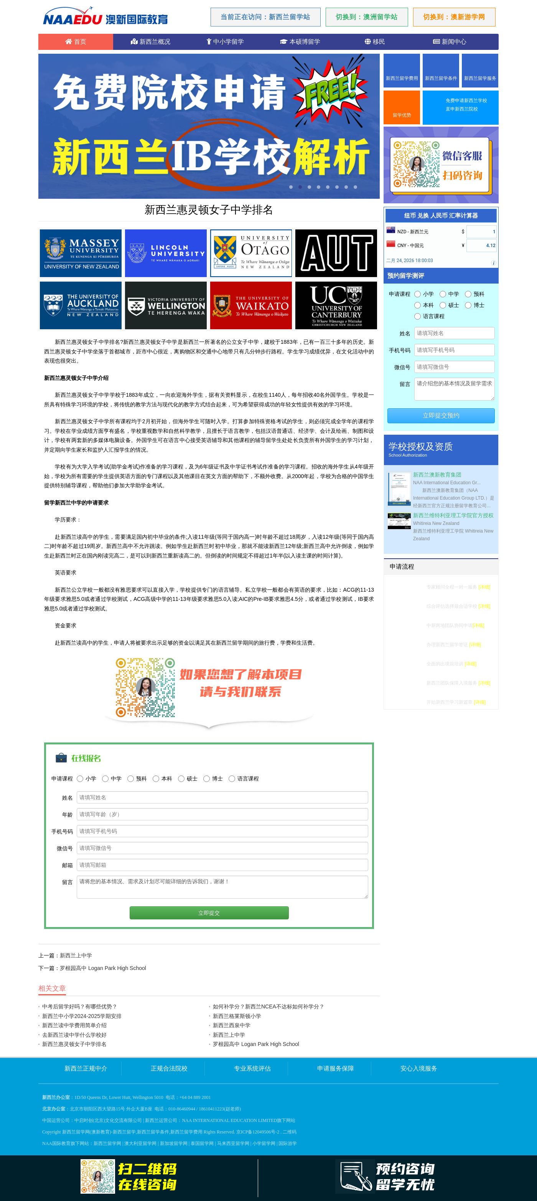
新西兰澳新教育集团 (437, 475)
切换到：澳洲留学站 (367, 17)
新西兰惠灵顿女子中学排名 (74, 1044)
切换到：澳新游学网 (454, 17)
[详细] (484, 587)
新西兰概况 (150, 41)
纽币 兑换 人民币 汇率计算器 (441, 215)
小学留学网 (263, 1143)
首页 (75, 41)
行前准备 (412, 664)
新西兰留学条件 (441, 78)
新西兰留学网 (107, 1143)
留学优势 (402, 115)
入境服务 (412, 683)
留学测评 (412, 587)
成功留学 (412, 702)
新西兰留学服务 (480, 78)
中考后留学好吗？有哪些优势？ (79, 1006)
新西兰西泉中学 (231, 1025)
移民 (375, 41)
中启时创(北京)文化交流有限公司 (108, 1120)
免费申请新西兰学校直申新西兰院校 (466, 105)
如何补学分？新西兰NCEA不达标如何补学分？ (269, 1006)
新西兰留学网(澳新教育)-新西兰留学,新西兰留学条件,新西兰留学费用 (132, 1132)
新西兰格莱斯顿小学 (237, 1016)
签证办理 (412, 645)
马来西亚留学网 (233, 1143)
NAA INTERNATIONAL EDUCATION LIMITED (229, 1120)
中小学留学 (225, 41)
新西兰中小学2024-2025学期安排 (82, 1016)
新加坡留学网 (174, 1143)
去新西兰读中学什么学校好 (74, 1035)
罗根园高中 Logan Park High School (103, 968)
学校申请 (412, 625)
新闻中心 (449, 41)
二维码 (290, 1132)
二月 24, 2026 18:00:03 (409, 260)
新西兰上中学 (76, 955)
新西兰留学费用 (402, 78)
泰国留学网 (202, 1143)
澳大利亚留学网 (140, 1143)
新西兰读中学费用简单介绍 (74, 1025)
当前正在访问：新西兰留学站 (265, 17)
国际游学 (287, 1143)
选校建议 (412, 606)
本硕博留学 (300, 41)
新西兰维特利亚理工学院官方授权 (453, 515)
